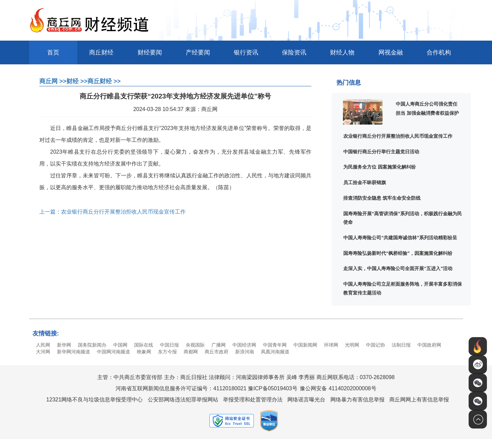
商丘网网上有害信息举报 (419, 399)
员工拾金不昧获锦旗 (364, 182)
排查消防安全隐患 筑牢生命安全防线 (382, 198)
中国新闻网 (305, 345)
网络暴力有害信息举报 (357, 399)
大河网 (43, 351)
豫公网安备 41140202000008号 (338, 388)
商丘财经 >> (104, 81)
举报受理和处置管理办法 (253, 399)
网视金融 (390, 52)
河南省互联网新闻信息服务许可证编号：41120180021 (181, 388)
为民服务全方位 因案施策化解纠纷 (379, 167)
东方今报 (167, 351)
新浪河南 (244, 351)
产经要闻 (198, 52)
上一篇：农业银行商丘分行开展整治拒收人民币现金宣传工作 (112, 212)
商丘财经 (101, 52)
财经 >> (76, 81)
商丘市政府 (216, 351)
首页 (53, 52)
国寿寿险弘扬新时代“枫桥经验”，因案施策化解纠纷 (397, 253)
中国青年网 (275, 345)
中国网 (120, 345)
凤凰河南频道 (275, 351)
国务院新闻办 (92, 345)
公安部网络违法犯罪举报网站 (183, 399)
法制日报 (401, 345)
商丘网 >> (52, 81)
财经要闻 (150, 52)
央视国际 (195, 345)
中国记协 (375, 345)
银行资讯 (246, 52)
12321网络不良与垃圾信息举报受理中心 (94, 399)
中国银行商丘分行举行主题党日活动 (381, 151)
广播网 (218, 345)
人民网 (43, 345)
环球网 (331, 345)
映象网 (144, 351)
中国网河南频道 (113, 351)
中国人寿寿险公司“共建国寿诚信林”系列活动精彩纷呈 (400, 237)
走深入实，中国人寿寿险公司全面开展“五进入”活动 (397, 268)
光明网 (352, 345)
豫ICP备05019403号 (273, 388)
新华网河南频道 (73, 351)
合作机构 (439, 52)
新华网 (64, 345)
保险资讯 (294, 52)
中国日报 (169, 345)
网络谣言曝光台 (306, 399)
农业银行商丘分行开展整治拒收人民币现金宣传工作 (397, 136)
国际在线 (143, 345)
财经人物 (342, 52)
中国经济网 (244, 345)
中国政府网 (429, 345)
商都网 (191, 351)
